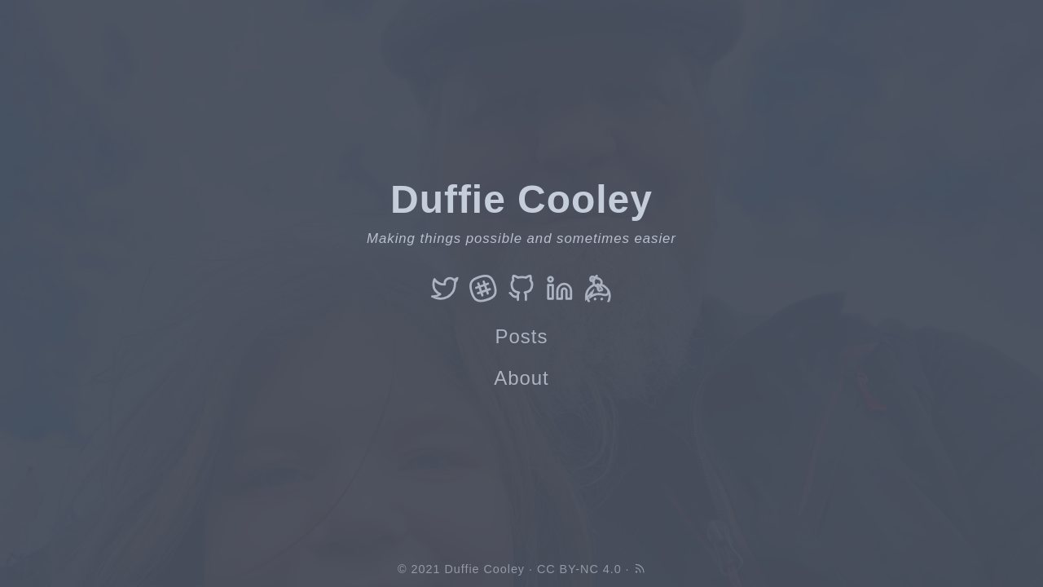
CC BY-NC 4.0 (579, 569)
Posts (521, 336)
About (521, 378)
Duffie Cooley (484, 569)
